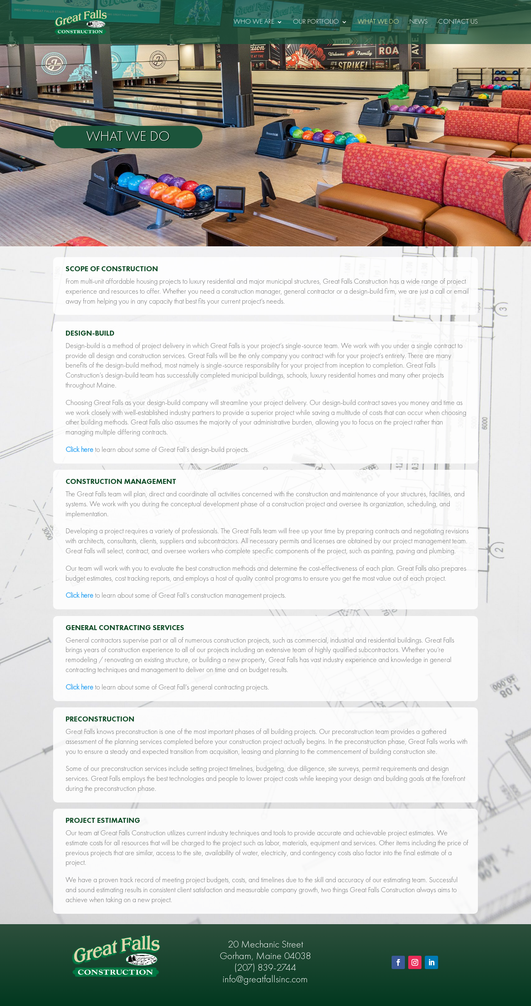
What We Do (378, 22)
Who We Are (254, 22)
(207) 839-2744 (265, 968)
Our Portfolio (316, 22)
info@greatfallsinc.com (265, 980)
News (418, 22)
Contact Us (458, 22)
